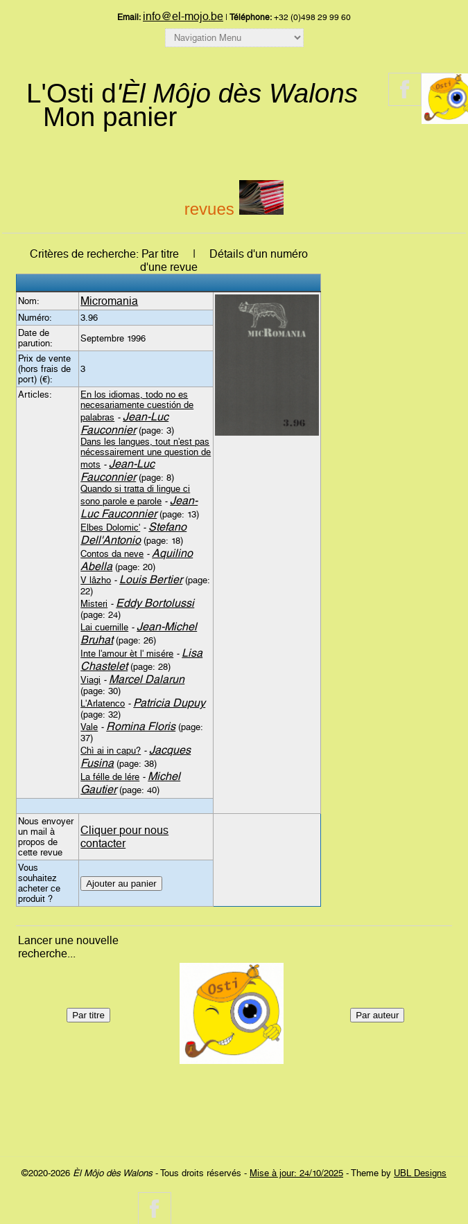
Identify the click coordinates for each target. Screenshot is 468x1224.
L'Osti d (192, 93)
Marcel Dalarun (146, 679)
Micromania (109, 301)
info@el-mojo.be (183, 16)
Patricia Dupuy (169, 702)
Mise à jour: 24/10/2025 (296, 1173)
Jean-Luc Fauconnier (124, 423)
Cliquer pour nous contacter (124, 837)
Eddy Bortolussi (155, 603)
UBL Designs (420, 1173)
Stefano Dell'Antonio (133, 533)
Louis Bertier (150, 579)
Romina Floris (140, 726)
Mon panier (110, 117)
